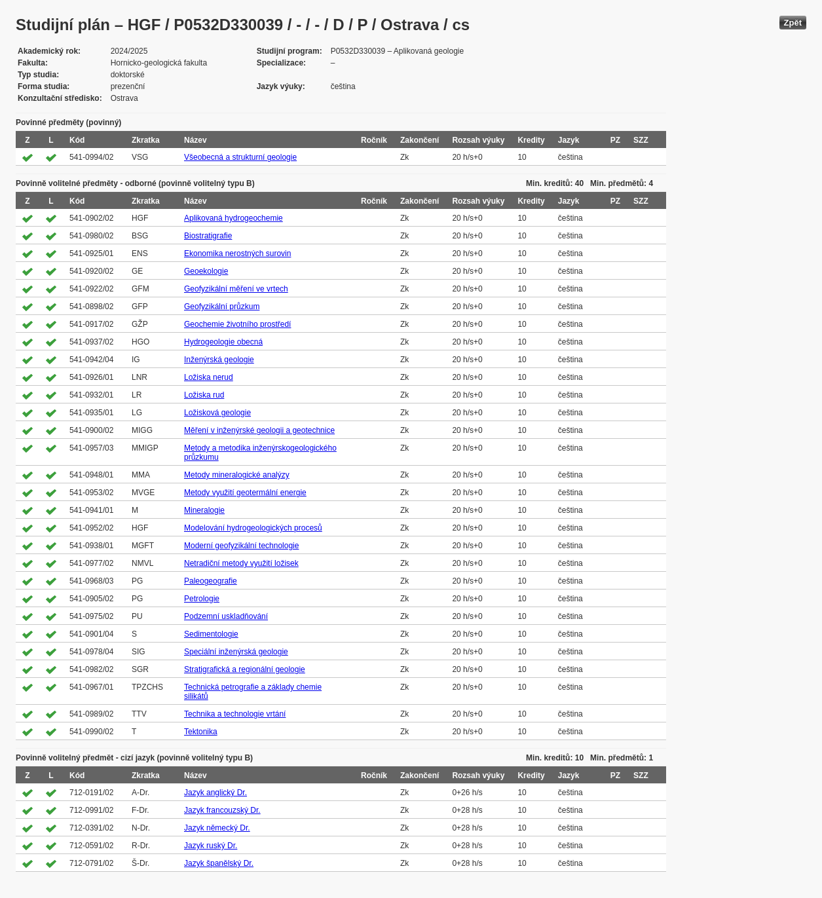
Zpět (793, 23)
